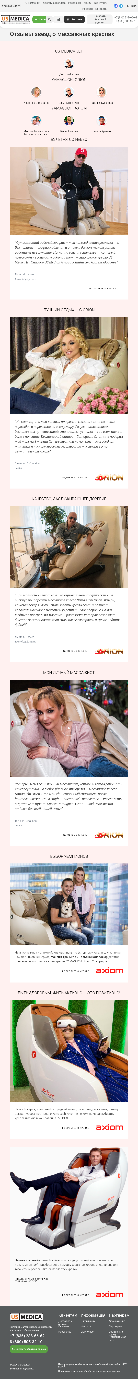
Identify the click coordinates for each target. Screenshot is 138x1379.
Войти (131, 6)
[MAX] (116, 6)
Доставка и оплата (54, 2)
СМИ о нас (87, 1331)
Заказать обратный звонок (99, 19)
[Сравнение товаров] (58, 19)
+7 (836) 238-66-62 (126, 17)
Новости (87, 8)
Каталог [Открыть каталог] (41, 19)
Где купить (100, 2)
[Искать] (49, 19)
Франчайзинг (117, 1321)
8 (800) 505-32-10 (126, 21)
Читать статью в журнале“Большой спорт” (31, 1280)
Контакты (101, 8)
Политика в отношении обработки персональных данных (89, 1371)
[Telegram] (121, 6)
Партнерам (115, 1326)
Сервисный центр (116, 1333)
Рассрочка (74, 2)
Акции (87, 2)
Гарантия (63, 1326)
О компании (32, 2)
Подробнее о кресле (102, 288)
